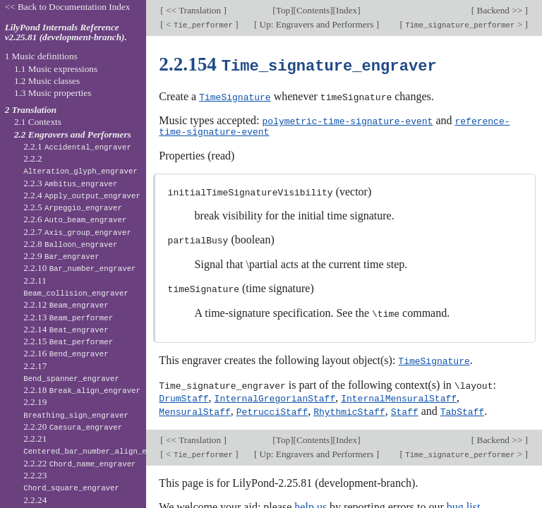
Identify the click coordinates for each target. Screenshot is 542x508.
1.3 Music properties (52, 92)
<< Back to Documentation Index (68, 6)
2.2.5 (72, 207)
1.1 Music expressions (55, 69)
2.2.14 (66, 329)
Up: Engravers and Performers (316, 24)
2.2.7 (77, 231)
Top (283, 10)
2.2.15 (68, 341)
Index (346, 10)
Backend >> (499, 10)
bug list (464, 501)
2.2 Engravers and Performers (72, 134)
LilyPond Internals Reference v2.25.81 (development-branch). (66, 32)
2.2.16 (66, 353)
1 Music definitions (41, 56)
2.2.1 (77, 146)
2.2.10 (79, 267)
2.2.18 (81, 390)
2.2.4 (81, 195)
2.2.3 (70, 183)
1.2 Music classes (47, 80)
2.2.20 (72, 426)
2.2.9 (61, 255)
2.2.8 (70, 243)
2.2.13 (68, 317)
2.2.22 (79, 463)
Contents (313, 10)
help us (310, 501)
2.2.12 (66, 304)
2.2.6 (74, 219)
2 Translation (31, 109)
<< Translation (194, 10)
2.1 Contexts (37, 121)
